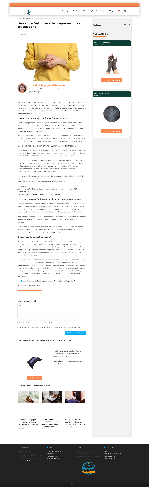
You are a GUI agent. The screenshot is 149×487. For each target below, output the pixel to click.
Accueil (19, 18)
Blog (111, 11)
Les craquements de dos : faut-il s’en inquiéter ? (56, 281)
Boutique (66, 11)
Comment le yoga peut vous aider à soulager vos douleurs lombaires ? (28, 423)
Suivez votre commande (54, 451)
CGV (105, 451)
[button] (125, 11)
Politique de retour (110, 456)
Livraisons (50, 453)
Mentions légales (109, 458)
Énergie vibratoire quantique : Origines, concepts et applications (75, 421)
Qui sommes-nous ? (53, 458)
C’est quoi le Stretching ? (83, 11)
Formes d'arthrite (28, 18)
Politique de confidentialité (112, 453)
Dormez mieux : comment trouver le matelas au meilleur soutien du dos (50, 423)
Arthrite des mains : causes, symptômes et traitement (38, 194)
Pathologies (101, 11)
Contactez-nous (52, 456)
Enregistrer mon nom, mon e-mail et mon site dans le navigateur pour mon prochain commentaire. (51, 327)
